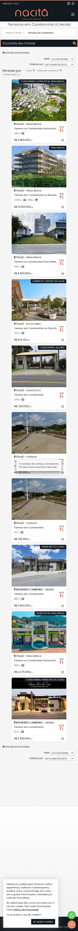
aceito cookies (43, 921)
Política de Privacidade (26, 909)
